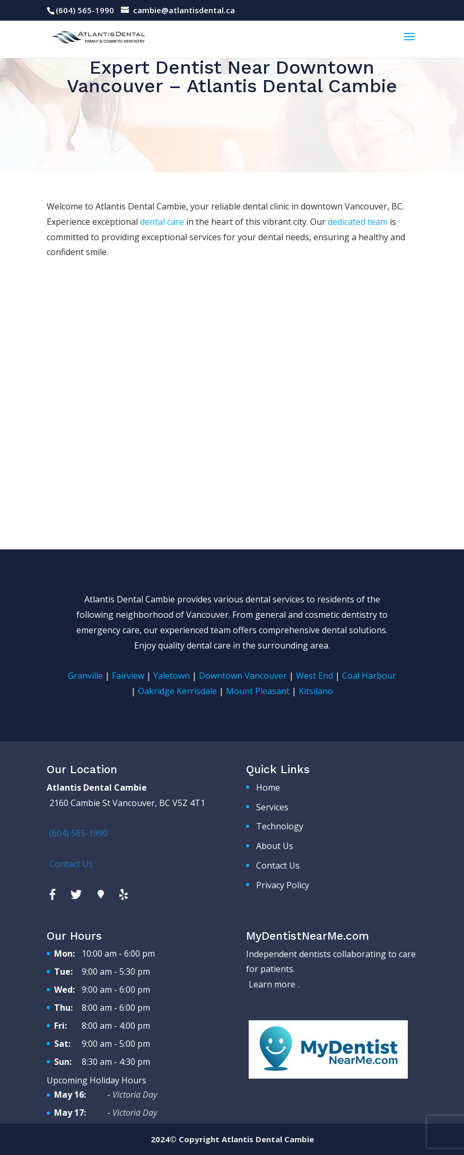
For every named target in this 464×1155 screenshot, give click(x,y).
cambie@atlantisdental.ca (184, 10)
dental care (162, 222)
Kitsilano (316, 691)
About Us (274, 846)
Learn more (272, 984)
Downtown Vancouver (243, 675)
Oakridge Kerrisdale (177, 691)
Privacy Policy (282, 885)
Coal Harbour (369, 675)
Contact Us (278, 865)
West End (314, 675)
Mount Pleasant (258, 691)
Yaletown (171, 675)
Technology (279, 826)
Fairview (128, 675)
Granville (85, 675)
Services (272, 807)
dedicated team (358, 222)
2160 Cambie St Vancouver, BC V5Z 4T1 (127, 803)
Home (268, 787)
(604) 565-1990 (85, 10)
